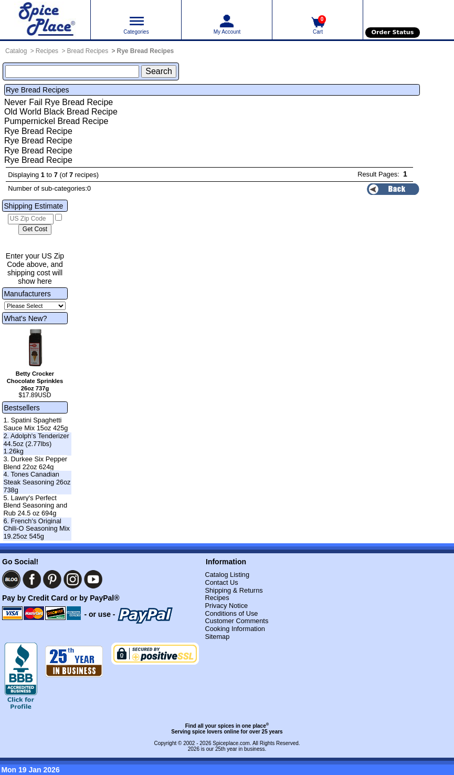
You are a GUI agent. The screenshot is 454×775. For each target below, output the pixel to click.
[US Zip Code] (31, 219)
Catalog (16, 51)
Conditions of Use (231, 613)
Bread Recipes (87, 51)
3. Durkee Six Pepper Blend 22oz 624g (35, 463)
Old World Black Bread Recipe (61, 111)
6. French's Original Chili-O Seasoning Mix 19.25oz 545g (36, 528)
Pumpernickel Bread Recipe (56, 121)
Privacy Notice (226, 605)
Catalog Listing (227, 574)
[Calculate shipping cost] (34, 229)
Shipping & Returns (233, 590)
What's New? (25, 318)
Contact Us (221, 582)
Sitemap (217, 636)
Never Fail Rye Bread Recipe (58, 102)
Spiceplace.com (231, 743)
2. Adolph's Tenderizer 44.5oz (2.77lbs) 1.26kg (36, 443)
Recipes (47, 51)
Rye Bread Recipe (38, 131)
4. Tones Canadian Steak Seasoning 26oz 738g (36, 481)
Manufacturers (27, 294)
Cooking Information (235, 629)
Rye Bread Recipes (145, 51)
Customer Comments (236, 621)
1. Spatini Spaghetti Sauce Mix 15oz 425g (35, 424)
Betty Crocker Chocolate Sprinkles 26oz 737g (35, 380)
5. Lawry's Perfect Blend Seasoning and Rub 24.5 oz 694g (35, 505)
